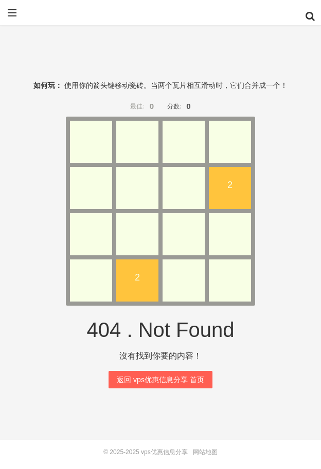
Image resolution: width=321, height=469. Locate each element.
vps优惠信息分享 (160, 16)
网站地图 (205, 452)
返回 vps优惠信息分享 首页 (160, 380)
